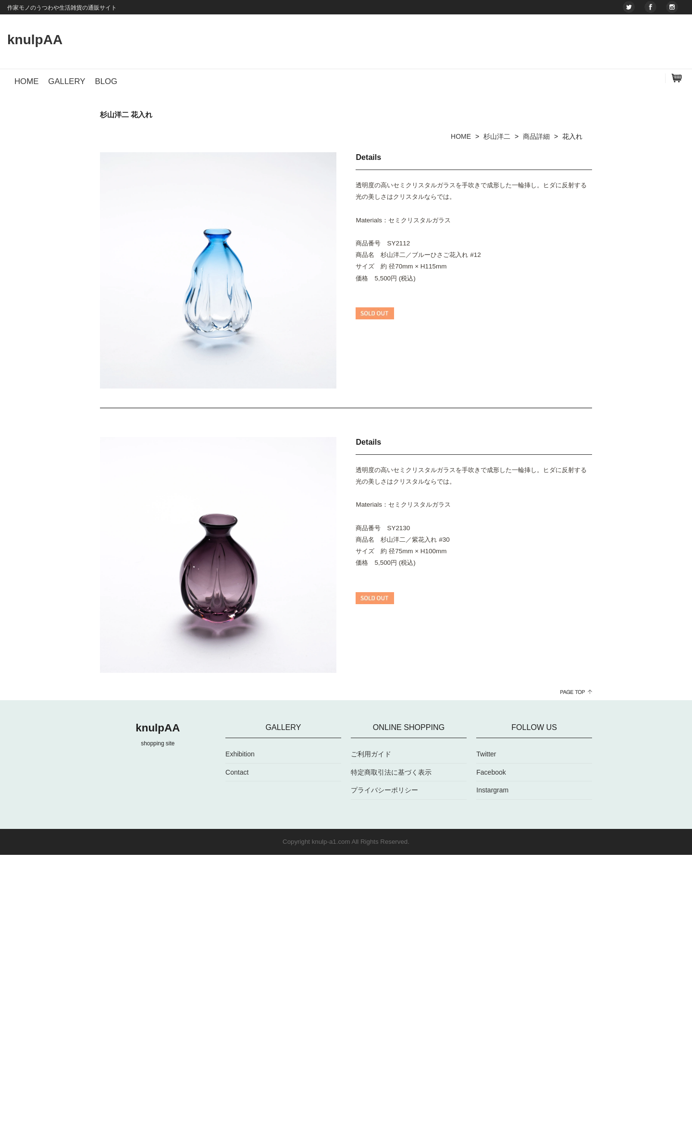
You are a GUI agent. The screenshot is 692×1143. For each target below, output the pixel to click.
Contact (236, 1060)
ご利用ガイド (371, 1042)
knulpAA (34, 39)
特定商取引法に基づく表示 (391, 1060)
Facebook (491, 1060)
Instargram (492, 1078)
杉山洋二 (496, 424)
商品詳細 (536, 424)
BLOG (106, 81)
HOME (26, 81)
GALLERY (66, 81)
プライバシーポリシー (384, 1078)
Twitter (486, 1042)
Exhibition (240, 1042)
